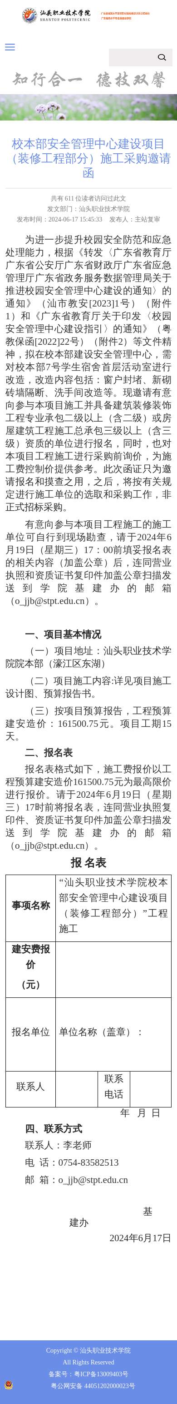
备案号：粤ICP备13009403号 (88, 1374)
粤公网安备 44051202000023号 (93, 1386)
